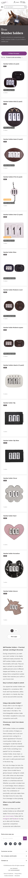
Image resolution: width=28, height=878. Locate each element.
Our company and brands (9, 856)
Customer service (6, 851)
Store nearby (23, 2)
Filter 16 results (14, 53)
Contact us (4, 860)
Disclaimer (17, 875)
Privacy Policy (18, 873)
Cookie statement (8, 875)
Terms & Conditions (8, 873)
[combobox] (15, 7)
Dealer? (17, 2)
